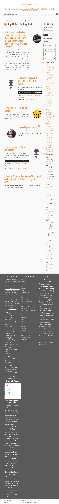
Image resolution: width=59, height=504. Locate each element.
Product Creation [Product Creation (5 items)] (14, 479)
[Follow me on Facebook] (8, 14)
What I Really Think (50, 268)
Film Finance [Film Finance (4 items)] (12, 445)
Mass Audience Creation (9, 340)
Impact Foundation (50, 186)
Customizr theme (33, 502)
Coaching (48, 161)
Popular (47, 227)
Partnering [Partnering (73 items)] (8, 476)
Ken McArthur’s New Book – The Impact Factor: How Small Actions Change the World (22, 179)
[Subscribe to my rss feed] (3, 14)
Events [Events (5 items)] (8, 445)
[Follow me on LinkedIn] (16, 14)
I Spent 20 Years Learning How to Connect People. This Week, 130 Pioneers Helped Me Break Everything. (49, 128)
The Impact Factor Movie (9, 367)
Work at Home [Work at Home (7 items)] (10, 496)
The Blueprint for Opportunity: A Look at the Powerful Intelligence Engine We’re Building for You (50, 72)
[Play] (19, 92)
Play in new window (32, 95)
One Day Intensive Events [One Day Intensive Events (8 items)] (10, 474)
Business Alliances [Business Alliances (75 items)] (11, 438)
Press (47, 229)
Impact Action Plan (50, 178)
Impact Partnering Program (10, 335)
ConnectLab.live (49, 163)
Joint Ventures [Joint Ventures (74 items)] (10, 459)
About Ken (14, 423)
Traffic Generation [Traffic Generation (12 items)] (8, 492)
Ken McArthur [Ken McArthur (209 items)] (10, 464)
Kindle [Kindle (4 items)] (5, 467)
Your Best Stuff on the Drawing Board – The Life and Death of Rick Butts (12, 407)
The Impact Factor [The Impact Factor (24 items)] (9, 483)
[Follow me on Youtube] (13, 14)
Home (6, 20)
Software (48, 240)
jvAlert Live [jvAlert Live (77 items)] (8, 463)
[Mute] (36, 92)
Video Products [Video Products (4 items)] (12, 494)
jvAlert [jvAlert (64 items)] (14, 461)
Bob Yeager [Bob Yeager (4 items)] (14, 436)
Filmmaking (48, 176)
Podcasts (48, 225)
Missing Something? (29, 127)
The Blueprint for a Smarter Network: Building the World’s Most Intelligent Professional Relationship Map (50, 89)
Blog (11, 20)
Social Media (48, 237)
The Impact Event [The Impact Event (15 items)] (14, 481)
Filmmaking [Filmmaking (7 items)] (17, 445)
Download (21, 97)
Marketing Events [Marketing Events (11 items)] (16, 468)
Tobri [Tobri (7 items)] (5, 490)
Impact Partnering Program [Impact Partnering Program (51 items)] (11, 453)
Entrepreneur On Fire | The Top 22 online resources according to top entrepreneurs (11, 421)
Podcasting (48, 223)
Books (47, 159)
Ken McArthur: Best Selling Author (28, 500)
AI (46, 157)
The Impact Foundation (9, 371)
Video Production (49, 264)
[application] (30, 92)
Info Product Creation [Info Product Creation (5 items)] (8, 456)
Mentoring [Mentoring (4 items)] (6, 470)
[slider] (27, 92)
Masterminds (48, 205)
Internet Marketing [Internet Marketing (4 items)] (16, 456)
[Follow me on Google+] (10, 14)
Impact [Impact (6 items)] (11, 452)
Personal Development (9, 349)
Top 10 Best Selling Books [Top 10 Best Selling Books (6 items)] (12, 490)
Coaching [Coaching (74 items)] (15, 443)
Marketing (48, 199)
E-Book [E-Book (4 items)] (5, 445)
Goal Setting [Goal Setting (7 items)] (7, 447)
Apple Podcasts (29, 100)
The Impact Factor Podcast (10, 369)
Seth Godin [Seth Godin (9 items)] (6, 481)
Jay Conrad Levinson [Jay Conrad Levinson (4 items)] (8, 458)
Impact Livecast (49, 190)
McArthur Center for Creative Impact (11, 344)
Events (47, 167)
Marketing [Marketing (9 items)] (9, 468)
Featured (48, 174)
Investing (48, 197)
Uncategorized (49, 260)
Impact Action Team (8, 330)
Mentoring (48, 215)
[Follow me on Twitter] (5, 14)
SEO (47, 235)
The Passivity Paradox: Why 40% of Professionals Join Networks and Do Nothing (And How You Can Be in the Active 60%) (50, 108)
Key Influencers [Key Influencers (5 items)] (17, 465)
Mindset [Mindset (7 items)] (10, 470)
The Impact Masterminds (9, 373)
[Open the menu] (57, 14)
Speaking (48, 242)
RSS (37, 100)
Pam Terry (7, 405)
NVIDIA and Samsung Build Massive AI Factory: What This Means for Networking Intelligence (50, 145)
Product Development (9, 358)
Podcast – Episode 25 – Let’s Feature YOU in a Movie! (29, 81)
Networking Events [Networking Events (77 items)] (11, 472)
